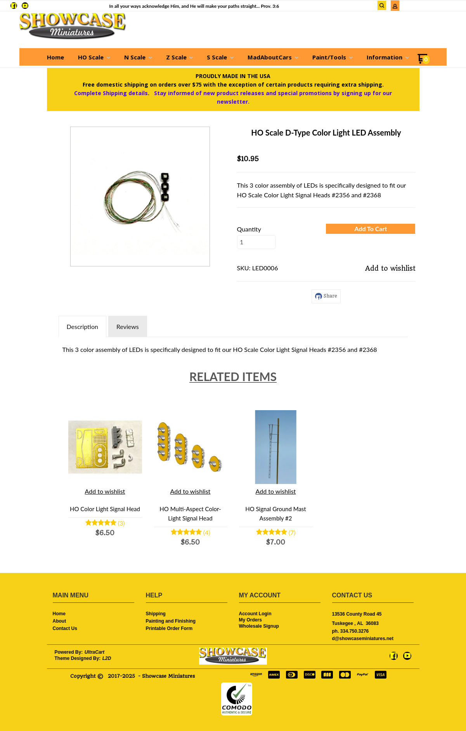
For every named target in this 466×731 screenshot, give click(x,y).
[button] (370, 229)
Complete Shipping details (111, 93)
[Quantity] (256, 242)
